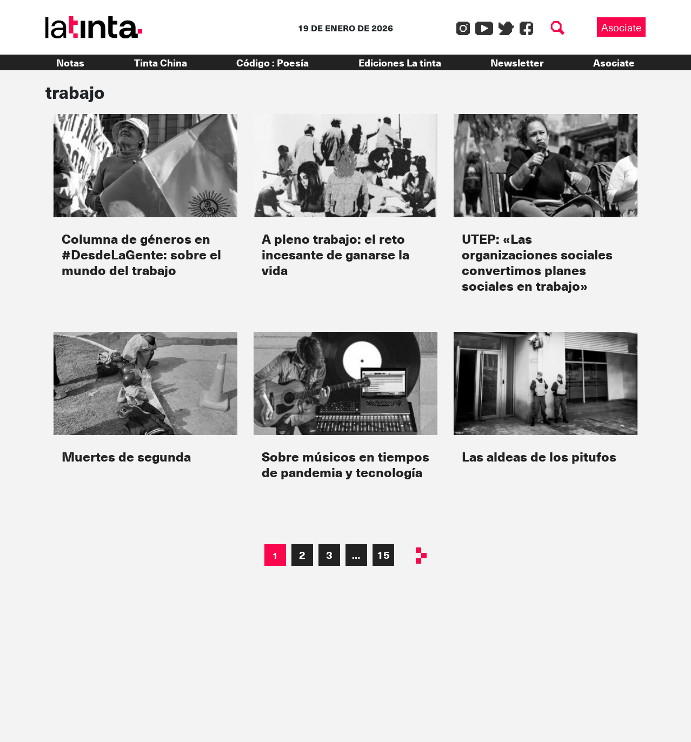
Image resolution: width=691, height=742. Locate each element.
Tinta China (160, 62)
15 (383, 554)
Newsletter (516, 62)
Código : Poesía (272, 62)
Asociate (621, 27)
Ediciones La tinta (399, 62)
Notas (70, 62)
